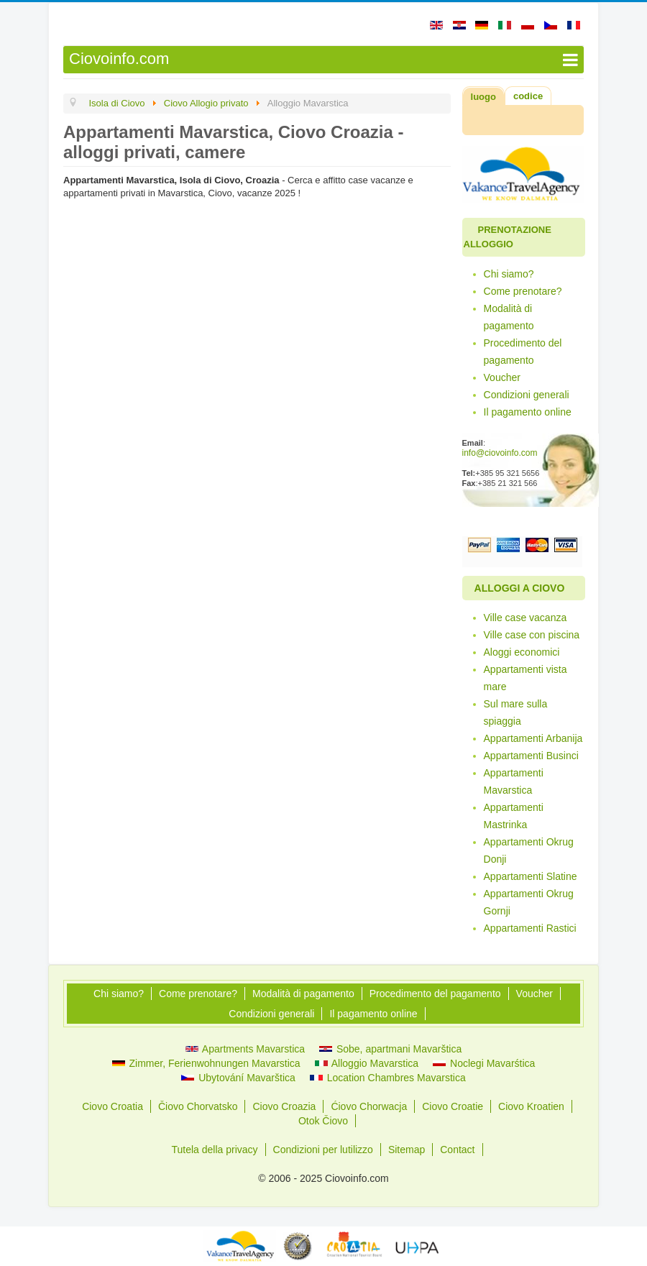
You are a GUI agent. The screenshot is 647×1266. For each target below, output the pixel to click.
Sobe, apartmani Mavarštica (390, 1049)
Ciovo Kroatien (531, 1106)
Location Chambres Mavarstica (388, 1077)
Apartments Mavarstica (245, 1049)
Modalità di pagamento (509, 317)
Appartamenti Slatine (530, 876)
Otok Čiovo (323, 1121)
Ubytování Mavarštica (238, 1077)
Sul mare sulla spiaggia (516, 712)
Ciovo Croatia (112, 1106)
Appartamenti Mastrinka (513, 816)
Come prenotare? (523, 291)
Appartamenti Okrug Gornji (529, 902)
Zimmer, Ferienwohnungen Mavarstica (206, 1063)
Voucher (502, 377)
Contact (457, 1149)
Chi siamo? (509, 274)
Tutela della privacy (215, 1149)
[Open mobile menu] (323, 59)
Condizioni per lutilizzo (323, 1149)
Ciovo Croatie (452, 1106)
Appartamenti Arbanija (533, 738)
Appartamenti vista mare (525, 678)
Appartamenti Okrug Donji (529, 850)
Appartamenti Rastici (530, 928)
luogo (483, 96)
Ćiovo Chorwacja (369, 1106)
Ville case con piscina (532, 635)
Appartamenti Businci (531, 755)
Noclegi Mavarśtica (484, 1063)
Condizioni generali (526, 394)
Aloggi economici (522, 652)
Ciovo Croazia (284, 1106)
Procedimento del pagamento (523, 351)
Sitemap (406, 1149)
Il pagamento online (528, 412)
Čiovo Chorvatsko (198, 1106)
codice (528, 96)
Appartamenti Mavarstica (513, 781)
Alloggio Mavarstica (367, 1063)
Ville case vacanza (525, 617)
